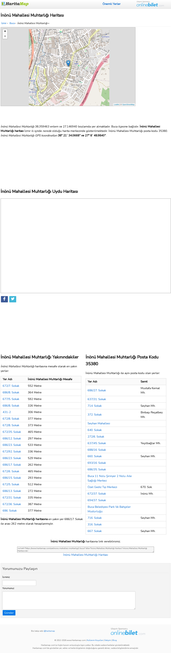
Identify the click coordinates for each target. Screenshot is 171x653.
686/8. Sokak (11, 392)
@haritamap (49, 631)
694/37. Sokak (97, 500)
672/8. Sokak (11, 419)
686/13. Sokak (12, 491)
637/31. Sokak (97, 399)
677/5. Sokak (11, 399)
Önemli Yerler (112, 4)
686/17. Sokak (12, 465)
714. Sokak (95, 406)
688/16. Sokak (97, 450)
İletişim (108, 640)
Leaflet (116, 104)
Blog (114, 640)
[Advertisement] (153, 74)
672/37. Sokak (97, 494)
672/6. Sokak (11, 471)
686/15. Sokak (12, 478)
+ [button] (5, 31)
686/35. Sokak (97, 469)
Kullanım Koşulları (95, 640)
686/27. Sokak (97, 390)
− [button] (5, 36)
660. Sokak (95, 456)
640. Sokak (95, 430)
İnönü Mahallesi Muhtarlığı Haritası (85, 555)
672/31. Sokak (12, 497)
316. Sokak (95, 524)
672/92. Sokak (12, 451)
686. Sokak (10, 510)
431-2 (7, 412)
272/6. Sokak (96, 436)
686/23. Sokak (12, 445)
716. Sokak (95, 518)
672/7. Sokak (11, 386)
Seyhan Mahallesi (99, 423)
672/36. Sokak (12, 504)
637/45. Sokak (97, 443)
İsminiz (6, 577)
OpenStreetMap (128, 104)
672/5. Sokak (11, 484)
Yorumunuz (8, 588)
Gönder (9, 613)
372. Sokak (95, 414)
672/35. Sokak (12, 432)
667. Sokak (95, 531)
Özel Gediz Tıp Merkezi (102, 487)
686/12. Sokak (12, 438)
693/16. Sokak (97, 463)
